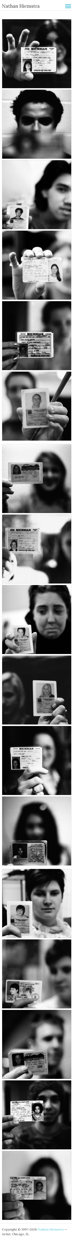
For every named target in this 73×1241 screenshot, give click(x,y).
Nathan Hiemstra (21, 6)
